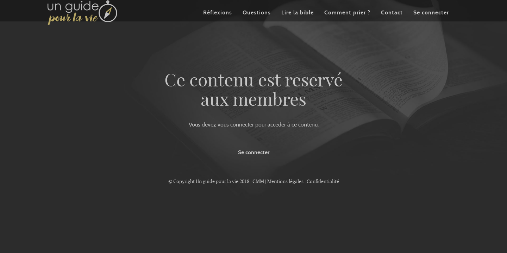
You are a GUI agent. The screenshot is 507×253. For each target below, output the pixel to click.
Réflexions (217, 22)
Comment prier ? (347, 22)
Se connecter (431, 22)
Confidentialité (323, 181)
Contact (392, 22)
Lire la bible (297, 22)
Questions (257, 22)
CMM (258, 181)
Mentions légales (285, 181)
